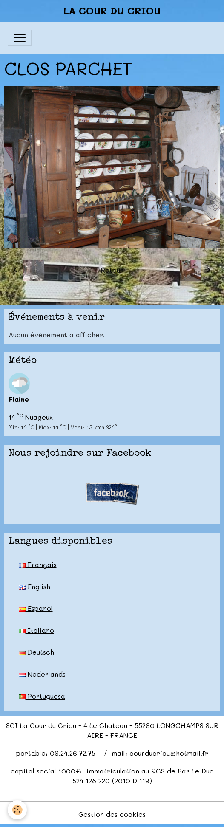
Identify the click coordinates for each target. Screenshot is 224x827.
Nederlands (42, 673)
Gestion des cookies (112, 814)
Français (38, 564)
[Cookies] (17, 809)
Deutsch (36, 651)
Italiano (36, 630)
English (34, 586)
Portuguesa (42, 696)
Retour (112, 269)
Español (36, 608)
